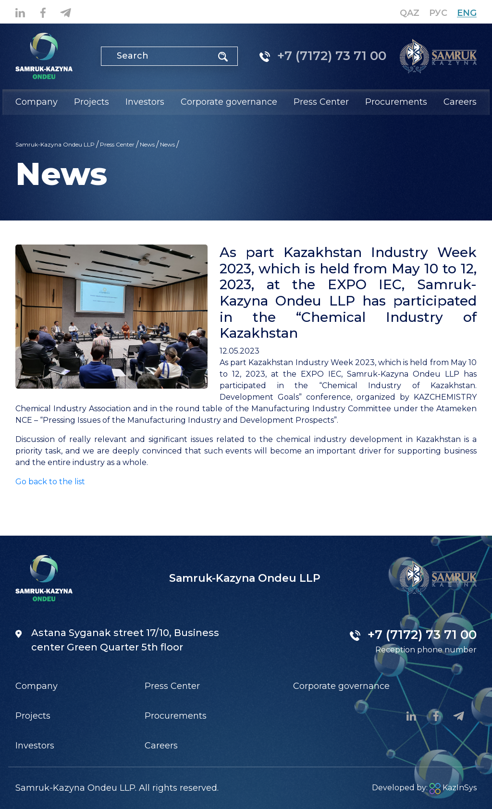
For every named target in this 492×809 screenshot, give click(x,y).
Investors (34, 745)
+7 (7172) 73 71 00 (322, 55)
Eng (467, 13)
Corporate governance (341, 686)
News (147, 144)
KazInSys (453, 787)
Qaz (409, 13)
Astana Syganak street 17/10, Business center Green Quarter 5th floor (117, 640)
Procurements (176, 716)
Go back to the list (50, 481)
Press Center (117, 144)
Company (36, 686)
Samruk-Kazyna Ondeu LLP (55, 144)
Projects (32, 716)
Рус (438, 13)
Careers (460, 102)
